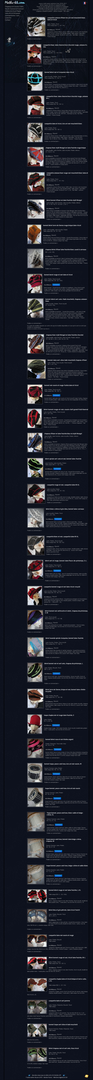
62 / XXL (52, 252)
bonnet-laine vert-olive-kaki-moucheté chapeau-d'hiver (67, 360)
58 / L (59, 129)
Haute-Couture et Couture (14, 9)
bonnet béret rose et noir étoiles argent (59, 739)
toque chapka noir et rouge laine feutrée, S (59, 715)
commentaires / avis (12, 15)
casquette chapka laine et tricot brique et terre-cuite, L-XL (67, 980)
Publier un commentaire (34, 39)
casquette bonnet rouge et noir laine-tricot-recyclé (62, 586)
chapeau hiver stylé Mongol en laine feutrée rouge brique (66, 147)
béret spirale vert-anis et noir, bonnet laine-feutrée (63, 458)
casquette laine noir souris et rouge (61, 935)
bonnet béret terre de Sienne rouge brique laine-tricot (62, 225)
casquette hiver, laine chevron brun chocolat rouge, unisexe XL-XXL (65, 46)
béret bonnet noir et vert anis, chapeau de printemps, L (63, 663)
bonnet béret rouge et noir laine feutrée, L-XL (65, 890)
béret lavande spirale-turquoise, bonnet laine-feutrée (64, 638)
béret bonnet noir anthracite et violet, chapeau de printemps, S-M (66, 612)
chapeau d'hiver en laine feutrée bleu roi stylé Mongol (63, 433)
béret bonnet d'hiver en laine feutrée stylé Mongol (64, 200)
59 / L (57, 25)
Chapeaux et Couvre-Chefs (14, 6)
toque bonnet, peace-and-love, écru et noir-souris (62, 788)
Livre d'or (8, 18)
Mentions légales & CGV (60, 1077)
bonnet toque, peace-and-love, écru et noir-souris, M (62, 764)
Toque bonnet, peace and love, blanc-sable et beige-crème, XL (65, 814)
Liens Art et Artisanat (12, 13)
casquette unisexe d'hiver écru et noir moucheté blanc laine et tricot (66, 18)
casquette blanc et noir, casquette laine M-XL (62, 536)
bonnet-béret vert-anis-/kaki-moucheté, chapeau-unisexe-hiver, (66, 300)
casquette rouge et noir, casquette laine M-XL (63, 484)
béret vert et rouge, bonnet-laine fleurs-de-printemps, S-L (66, 560)
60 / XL (53, 53)
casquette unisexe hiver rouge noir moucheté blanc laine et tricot (67, 174)
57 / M (48, 152)
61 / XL (62, 25)
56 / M (56, 104)
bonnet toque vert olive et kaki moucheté (63, 1024)
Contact (8, 20)
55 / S (48, 204)
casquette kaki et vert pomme (59, 1000)
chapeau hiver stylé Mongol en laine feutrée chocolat (64, 335)
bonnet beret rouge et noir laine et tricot (58, 274)
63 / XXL (59, 53)
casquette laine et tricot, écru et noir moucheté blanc (63, 123)
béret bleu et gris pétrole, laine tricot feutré (64, 910)
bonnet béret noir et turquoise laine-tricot (59, 72)
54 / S (54, 78)
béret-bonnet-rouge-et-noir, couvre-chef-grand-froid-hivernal (66, 409)
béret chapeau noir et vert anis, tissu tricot (64, 1048)
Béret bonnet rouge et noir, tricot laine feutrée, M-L (67, 957)
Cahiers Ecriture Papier (13, 11)
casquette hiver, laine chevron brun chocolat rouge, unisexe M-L (67, 97)
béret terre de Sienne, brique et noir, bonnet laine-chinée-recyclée (65, 690)
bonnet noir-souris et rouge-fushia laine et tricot (61, 385)
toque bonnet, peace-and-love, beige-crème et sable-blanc (67, 865)
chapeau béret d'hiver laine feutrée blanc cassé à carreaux (65, 249)
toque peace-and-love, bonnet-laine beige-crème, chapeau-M (63, 840)
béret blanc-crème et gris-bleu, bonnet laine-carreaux (65, 509)
